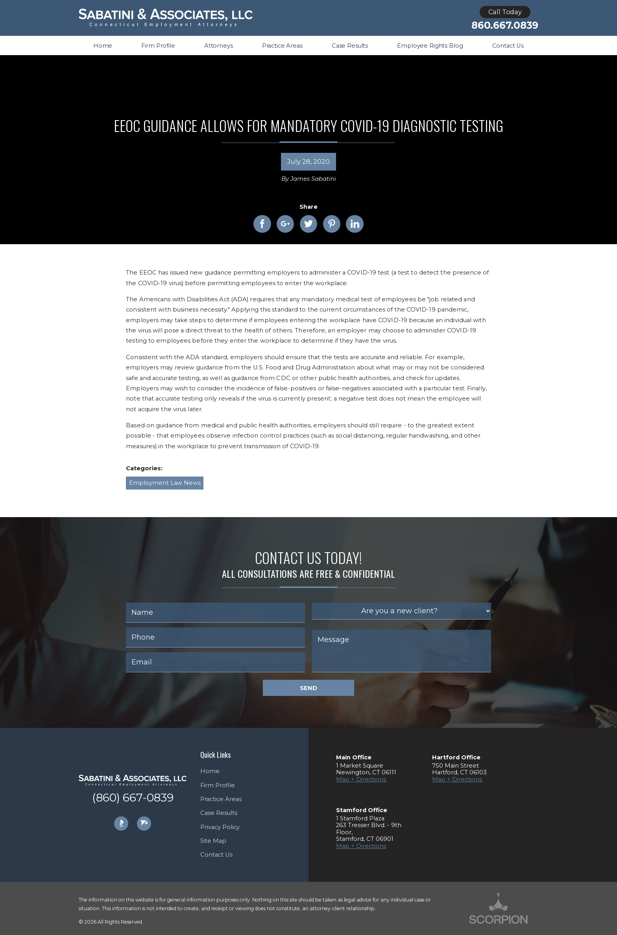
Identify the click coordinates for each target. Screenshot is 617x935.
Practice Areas (221, 799)
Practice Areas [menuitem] (282, 45)
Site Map (213, 840)
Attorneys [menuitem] (218, 45)
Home (210, 771)
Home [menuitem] (102, 45)
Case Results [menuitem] (350, 45)
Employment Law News (165, 482)
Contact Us (216, 854)
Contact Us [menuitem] (508, 45)
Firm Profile (217, 785)
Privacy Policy (220, 827)
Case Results (218, 812)
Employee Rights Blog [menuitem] (430, 45)
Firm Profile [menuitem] (158, 45)
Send (308, 688)
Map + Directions (361, 779)
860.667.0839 (504, 25)
